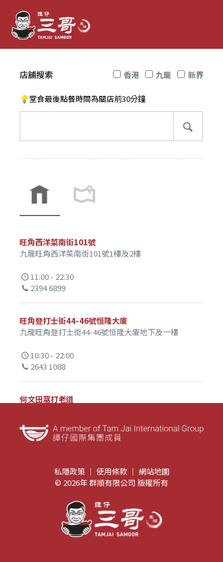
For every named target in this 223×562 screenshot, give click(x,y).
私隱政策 (69, 471)
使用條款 (111, 471)
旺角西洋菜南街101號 (58, 242)
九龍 (158, 74)
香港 (126, 74)
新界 (190, 74)
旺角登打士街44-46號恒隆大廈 (73, 320)
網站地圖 (154, 471)
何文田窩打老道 (47, 399)
